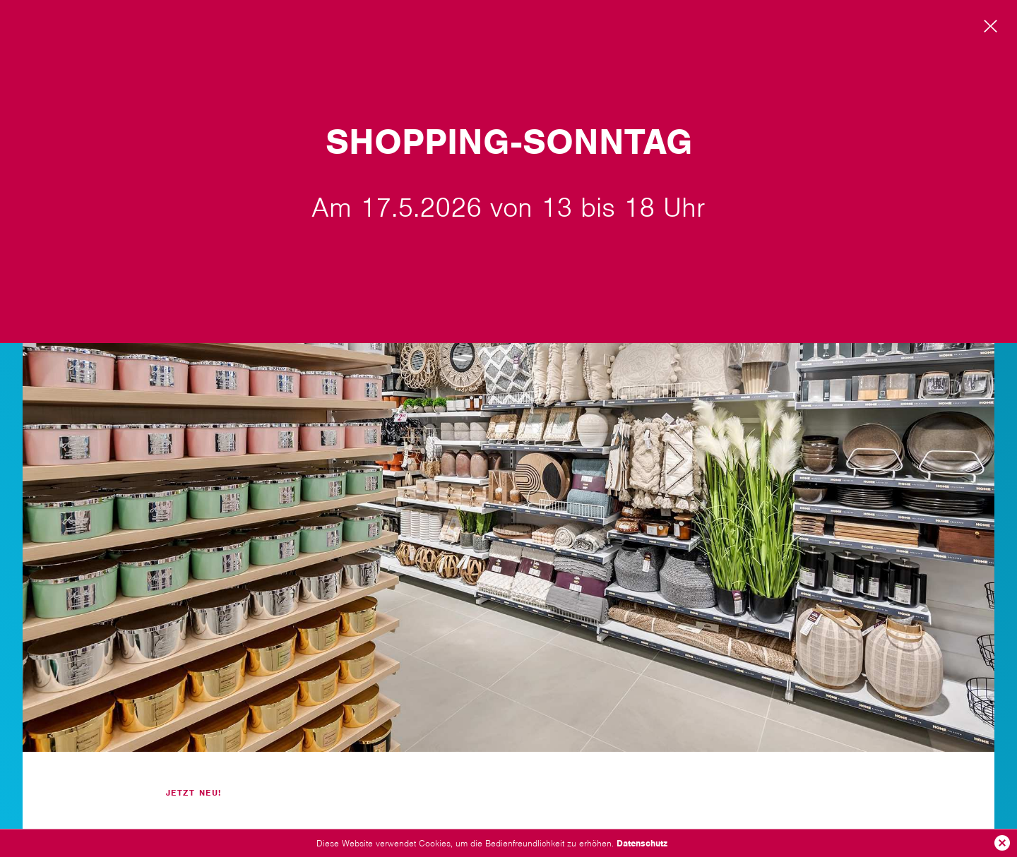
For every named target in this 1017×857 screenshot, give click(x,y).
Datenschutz (642, 843)
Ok (1002, 843)
